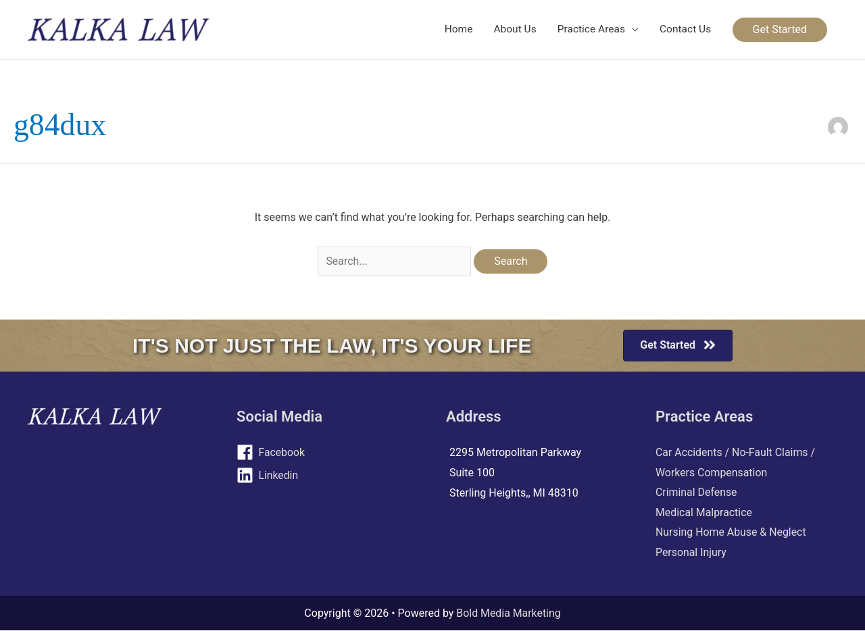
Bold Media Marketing (509, 613)
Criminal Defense (696, 492)
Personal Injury (691, 552)
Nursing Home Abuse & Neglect (731, 532)
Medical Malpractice (704, 512)
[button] (779, 30)
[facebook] (328, 453)
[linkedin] (328, 475)
